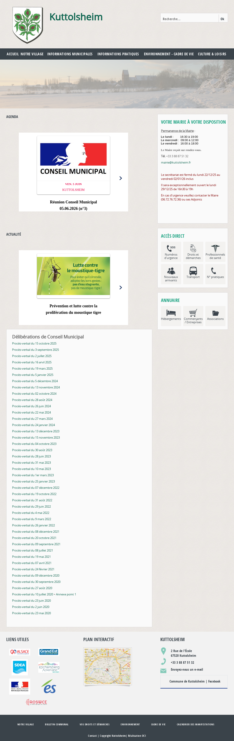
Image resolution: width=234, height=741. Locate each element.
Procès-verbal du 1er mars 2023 (33, 475)
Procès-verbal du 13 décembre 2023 (35, 431)
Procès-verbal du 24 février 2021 (33, 569)
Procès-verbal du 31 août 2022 (32, 500)
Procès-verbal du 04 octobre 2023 (34, 444)
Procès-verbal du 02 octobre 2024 (34, 394)
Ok (222, 19)
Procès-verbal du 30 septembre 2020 (36, 582)
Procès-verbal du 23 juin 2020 (31, 601)
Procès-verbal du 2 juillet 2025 (32, 356)
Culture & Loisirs (212, 54)
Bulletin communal (57, 724)
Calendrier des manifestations (196, 724)
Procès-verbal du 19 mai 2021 (31, 557)
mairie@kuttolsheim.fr (176, 162)
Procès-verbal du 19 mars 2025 (32, 368)
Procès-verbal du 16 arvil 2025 (32, 362)
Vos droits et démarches (95, 724)
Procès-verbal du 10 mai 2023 (31, 469)
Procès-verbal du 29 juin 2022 (31, 506)
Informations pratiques (118, 54)
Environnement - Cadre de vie (169, 54)
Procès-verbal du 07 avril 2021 (32, 563)
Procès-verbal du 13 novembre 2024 (36, 387)
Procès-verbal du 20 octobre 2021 (34, 538)
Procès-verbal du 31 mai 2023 (31, 463)
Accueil (13, 54)
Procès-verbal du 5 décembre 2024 (35, 381)
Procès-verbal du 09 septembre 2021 (36, 544)
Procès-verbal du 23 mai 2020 (31, 613)
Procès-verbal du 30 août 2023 (32, 450)
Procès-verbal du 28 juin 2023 (31, 456)
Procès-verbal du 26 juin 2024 (31, 406)
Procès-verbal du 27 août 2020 (32, 588)
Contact (92, 736)
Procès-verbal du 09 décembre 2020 (35, 575)
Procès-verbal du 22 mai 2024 (31, 412)
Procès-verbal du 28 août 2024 (32, 400)
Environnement (130, 724)
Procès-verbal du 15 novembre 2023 (36, 437)
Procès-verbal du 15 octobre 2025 (34, 343)
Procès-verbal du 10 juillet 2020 (32, 594)
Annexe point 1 (66, 594)
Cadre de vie (158, 724)
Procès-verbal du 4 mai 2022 (30, 513)
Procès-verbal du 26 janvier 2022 (33, 525)
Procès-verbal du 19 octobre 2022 (34, 494)
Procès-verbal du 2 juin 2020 (30, 607)
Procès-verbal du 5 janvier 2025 (32, 375)
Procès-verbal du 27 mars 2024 (32, 419)
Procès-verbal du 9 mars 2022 (31, 519)
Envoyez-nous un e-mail (187, 669)
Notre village (32, 54)
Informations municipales (70, 54)
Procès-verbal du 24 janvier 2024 (33, 425)
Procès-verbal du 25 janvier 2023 (33, 481)
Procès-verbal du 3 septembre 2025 (35, 350)
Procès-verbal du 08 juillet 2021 (32, 550)
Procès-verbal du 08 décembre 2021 (35, 532)
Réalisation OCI (137, 736)
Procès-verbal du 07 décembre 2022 (35, 488)
